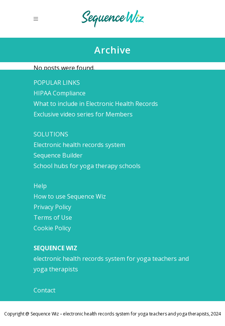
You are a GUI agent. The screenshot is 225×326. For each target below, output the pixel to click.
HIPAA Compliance (60, 93)
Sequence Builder (58, 155)
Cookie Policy (52, 228)
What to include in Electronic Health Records (96, 103)
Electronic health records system (79, 145)
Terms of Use (53, 217)
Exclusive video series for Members (83, 114)
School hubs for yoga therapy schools (87, 166)
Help (40, 186)
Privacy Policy (52, 207)
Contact (44, 290)
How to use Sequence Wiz (70, 196)
